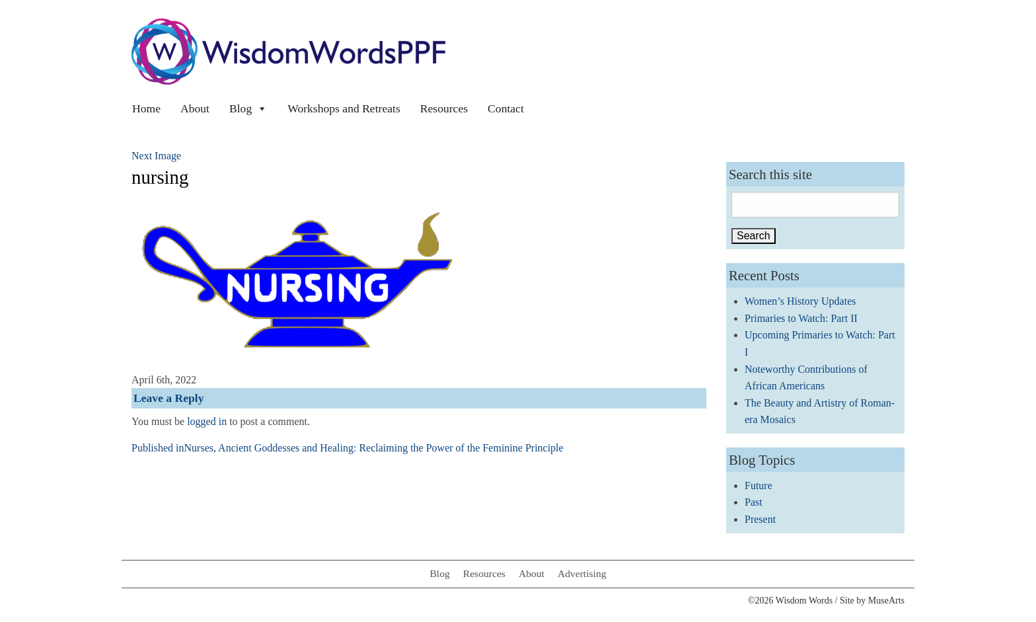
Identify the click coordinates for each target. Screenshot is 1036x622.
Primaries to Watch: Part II (801, 318)
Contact (506, 108)
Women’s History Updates (800, 301)
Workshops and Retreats (343, 108)
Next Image (156, 155)
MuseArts (886, 600)
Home (146, 108)
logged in (207, 421)
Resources (444, 108)
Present (760, 519)
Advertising (582, 573)
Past (753, 502)
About (194, 108)
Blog (248, 108)
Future (758, 485)
